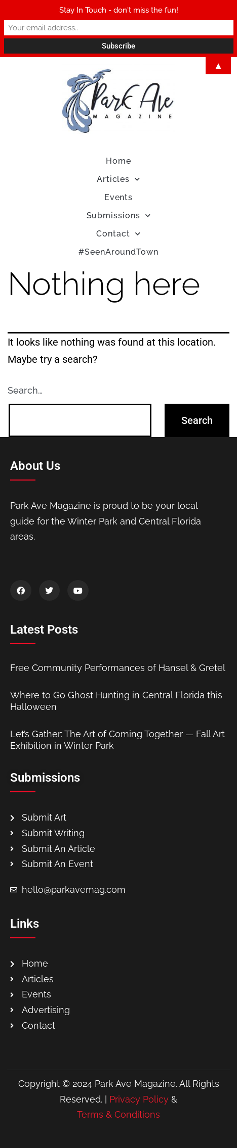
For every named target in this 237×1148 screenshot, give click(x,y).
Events (118, 197)
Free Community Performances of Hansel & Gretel (117, 667)
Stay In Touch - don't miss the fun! (118, 10)
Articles (118, 179)
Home (118, 161)
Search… (25, 390)
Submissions (119, 215)
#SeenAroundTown (118, 252)
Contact (118, 234)
